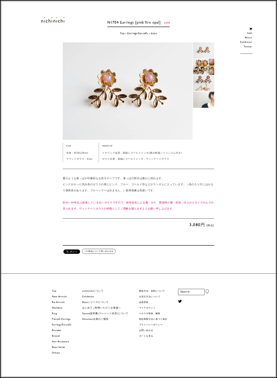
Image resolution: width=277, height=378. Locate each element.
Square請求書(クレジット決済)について (105, 313)
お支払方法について (149, 297)
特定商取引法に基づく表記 (153, 319)
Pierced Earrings (61, 319)
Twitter (248, 47)
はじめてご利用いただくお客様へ (101, 308)
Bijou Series (58, 347)
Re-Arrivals (58, 302)
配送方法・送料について (152, 291)
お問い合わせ (146, 330)
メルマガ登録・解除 (149, 314)
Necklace (57, 308)
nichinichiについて (92, 291)
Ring (54, 313)
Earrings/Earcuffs (137, 33)
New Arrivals (59, 297)
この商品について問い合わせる (98, 251)
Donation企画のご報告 (95, 319)
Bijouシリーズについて (95, 302)
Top (122, 33)
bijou (154, 33)
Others (56, 353)
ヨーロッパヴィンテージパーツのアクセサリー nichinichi (52, 20)
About (248, 38)
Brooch (56, 336)
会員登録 (144, 302)
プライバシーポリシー (151, 325)
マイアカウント (147, 308)
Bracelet (56, 330)
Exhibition (246, 42)
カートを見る (146, 336)
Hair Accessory (60, 342)
